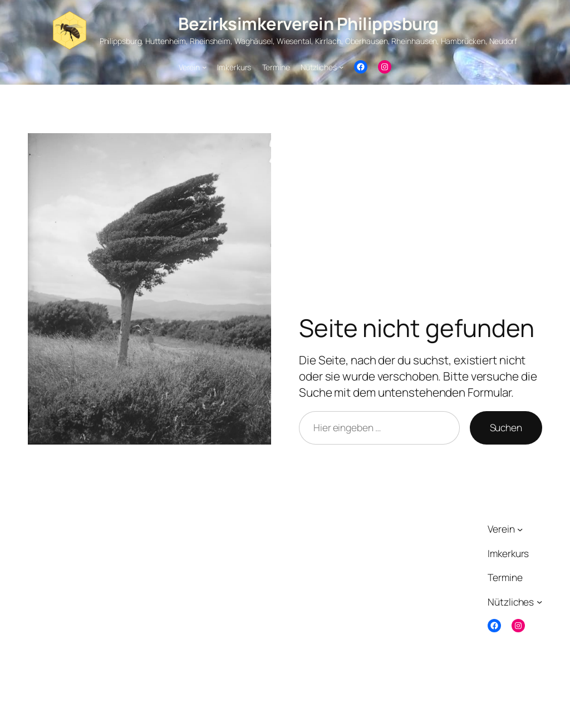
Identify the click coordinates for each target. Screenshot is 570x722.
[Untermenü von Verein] (204, 67)
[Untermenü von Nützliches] (341, 67)
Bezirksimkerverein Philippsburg (308, 23)
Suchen (506, 427)
